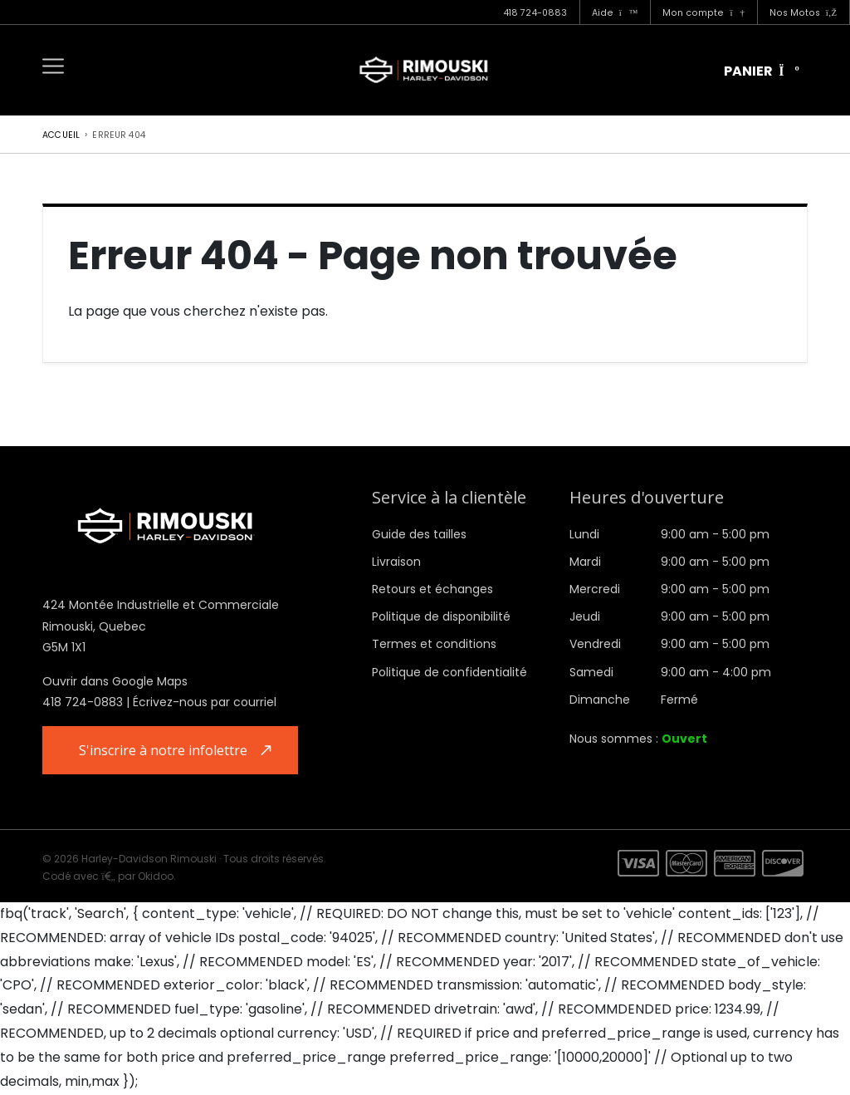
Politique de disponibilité (441, 616)
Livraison (396, 561)
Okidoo (155, 878)
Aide (615, 13)
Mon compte (703, 13)
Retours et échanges (432, 589)
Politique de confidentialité (449, 672)
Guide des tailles (419, 534)
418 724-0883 (535, 13)
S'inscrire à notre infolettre (165, 750)
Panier (761, 71)
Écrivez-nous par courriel (204, 702)
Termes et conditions (434, 644)
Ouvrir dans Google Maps (115, 681)
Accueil (61, 135)
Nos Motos (803, 13)
